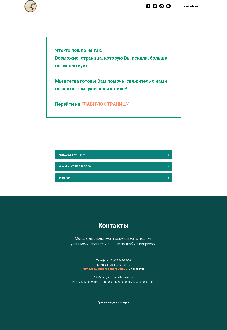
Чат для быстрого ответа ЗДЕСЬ (105, 268)
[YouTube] (168, 6)
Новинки (94, 6)
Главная (63, 6)
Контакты (79, 6)
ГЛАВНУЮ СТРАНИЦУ (105, 104)
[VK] (161, 6)
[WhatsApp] (155, 6)
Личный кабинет (113, 6)
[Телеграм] (148, 6)
